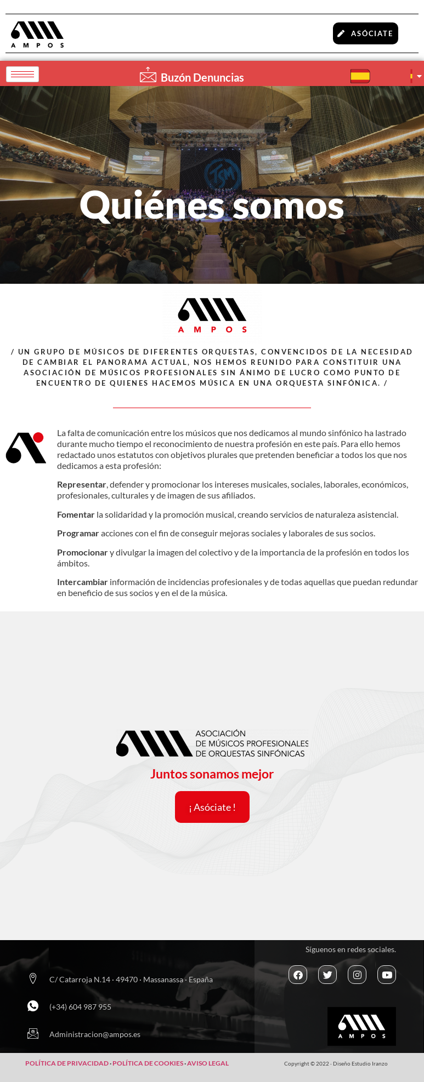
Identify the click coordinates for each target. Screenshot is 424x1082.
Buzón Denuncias (202, 77)
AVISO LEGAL (208, 1063)
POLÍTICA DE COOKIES (148, 1063)
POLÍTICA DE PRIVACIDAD (67, 1063)
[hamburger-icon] (22, 74)
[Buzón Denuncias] (148, 74)
